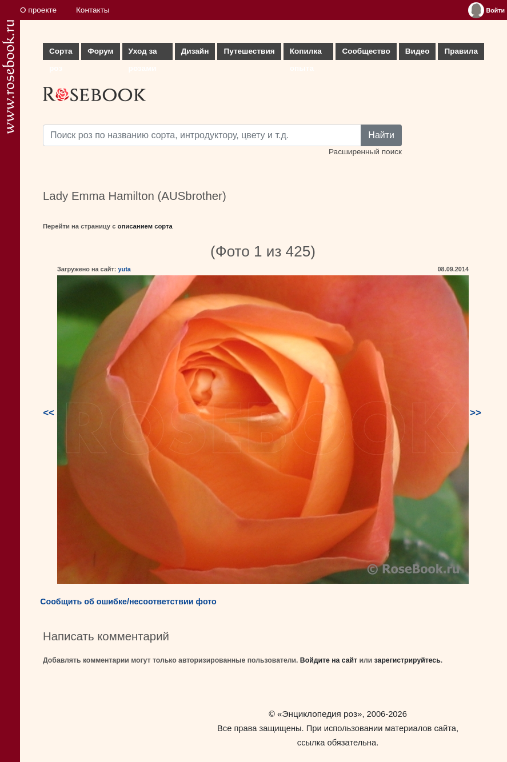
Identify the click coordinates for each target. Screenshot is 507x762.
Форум (100, 51)
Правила (461, 51)
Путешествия (248, 51)
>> (475, 412)
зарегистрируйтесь (407, 660)
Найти (381, 135)
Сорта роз (60, 53)
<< (48, 412)
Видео (417, 51)
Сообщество (366, 51)
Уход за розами (143, 53)
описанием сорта (145, 226)
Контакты (93, 10)
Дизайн (195, 51)
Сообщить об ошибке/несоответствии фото (128, 601)
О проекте (38, 10)
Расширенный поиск (365, 151)
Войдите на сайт (328, 660)
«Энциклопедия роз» (319, 714)
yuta (124, 269)
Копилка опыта (306, 53)
